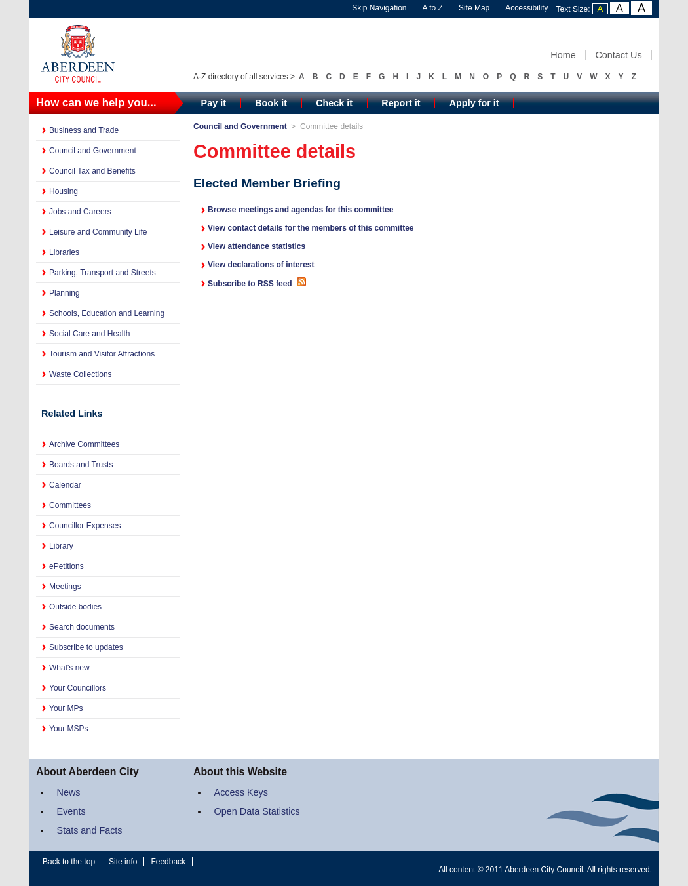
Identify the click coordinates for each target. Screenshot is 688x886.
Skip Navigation (379, 7)
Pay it (213, 103)
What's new (69, 667)
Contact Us (618, 55)
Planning (64, 293)
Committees (70, 505)
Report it (400, 103)
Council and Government (92, 150)
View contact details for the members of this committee (311, 228)
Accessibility (526, 7)
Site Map (474, 7)
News (69, 792)
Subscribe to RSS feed (258, 283)
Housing (63, 191)
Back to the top (69, 861)
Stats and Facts (90, 830)
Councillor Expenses (85, 525)
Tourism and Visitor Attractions (102, 353)
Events (71, 811)
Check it (334, 103)
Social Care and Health (89, 333)
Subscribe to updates (86, 647)
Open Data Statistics (257, 811)
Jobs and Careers (80, 211)
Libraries (64, 252)
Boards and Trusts (81, 464)
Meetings (65, 586)
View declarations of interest (261, 264)
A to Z (433, 7)
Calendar (65, 485)
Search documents (82, 627)
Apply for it (474, 103)
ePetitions (66, 566)
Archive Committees (84, 444)
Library (61, 545)
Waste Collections (80, 374)
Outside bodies (75, 606)
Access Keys (241, 792)
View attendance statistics (256, 246)
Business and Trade (84, 130)
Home (562, 55)
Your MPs (66, 708)
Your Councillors (77, 688)
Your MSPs (68, 728)
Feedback (168, 861)
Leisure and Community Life (98, 232)
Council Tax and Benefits (92, 171)
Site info (123, 861)
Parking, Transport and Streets (102, 272)
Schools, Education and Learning (106, 313)
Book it (271, 103)
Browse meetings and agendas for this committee (300, 209)
